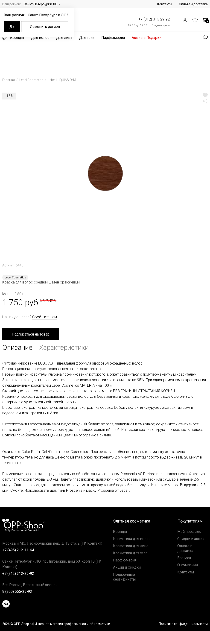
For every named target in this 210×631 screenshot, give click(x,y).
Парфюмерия (113, 37)
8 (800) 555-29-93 (17, 591)
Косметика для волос (131, 539)
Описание (17, 347)
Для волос (40, 37)
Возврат (184, 558)
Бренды (13, 37)
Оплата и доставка (193, 4)
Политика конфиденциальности (183, 624)
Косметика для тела (130, 553)
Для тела (86, 37)
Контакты (164, 4)
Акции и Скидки (127, 567)
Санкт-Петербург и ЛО (40, 4)
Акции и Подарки (146, 37)
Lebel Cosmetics (31, 80)
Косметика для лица (130, 546)
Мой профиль (189, 531)
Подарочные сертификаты (124, 576)
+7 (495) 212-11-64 (18, 550)
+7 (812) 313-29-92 (154, 19)
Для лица (64, 37)
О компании (187, 565)
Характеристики (64, 347)
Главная (8, 80)
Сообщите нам (44, 317)
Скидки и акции (190, 539)
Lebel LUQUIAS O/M (62, 80)
